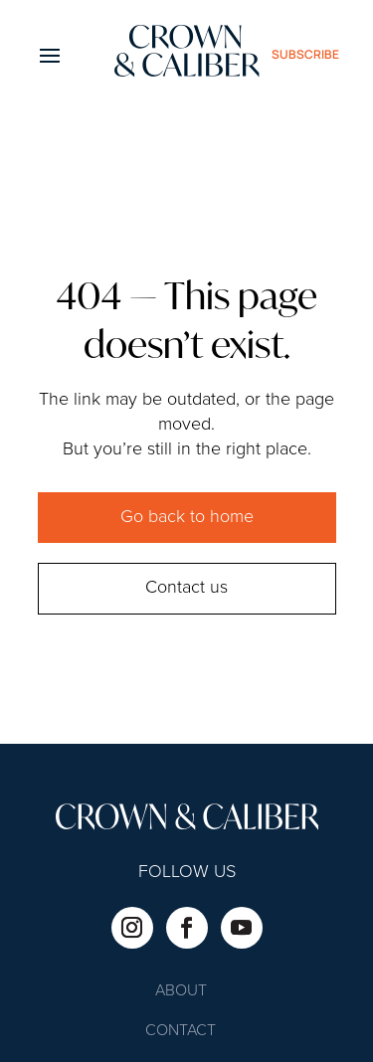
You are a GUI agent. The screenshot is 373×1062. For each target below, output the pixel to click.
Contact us (186, 588)
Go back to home (187, 517)
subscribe (305, 54)
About (181, 991)
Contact (180, 1031)
